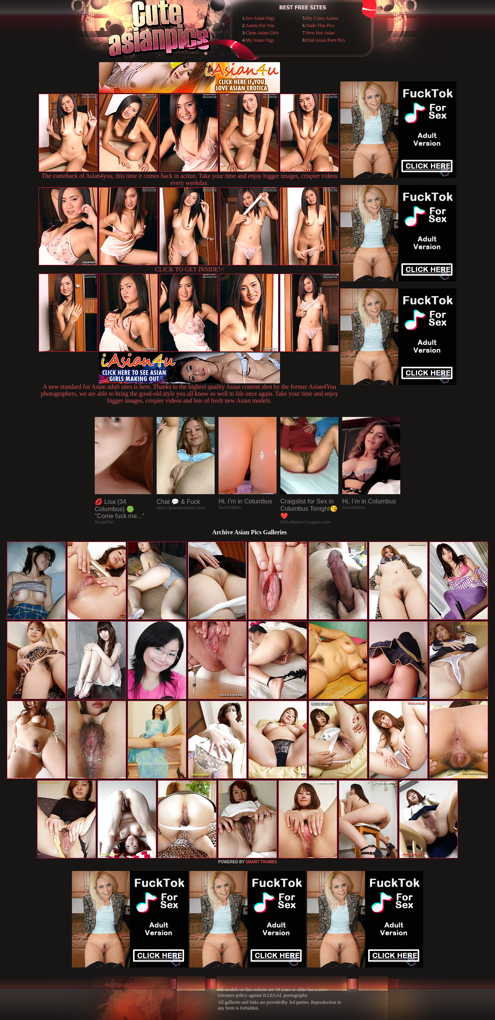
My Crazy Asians (322, 18)
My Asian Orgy (260, 40)
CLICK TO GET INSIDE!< (189, 269)
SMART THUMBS (261, 862)
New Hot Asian (320, 33)
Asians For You (260, 25)
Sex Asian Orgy (260, 18)
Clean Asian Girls (262, 33)
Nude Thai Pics (320, 25)
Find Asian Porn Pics (325, 40)
